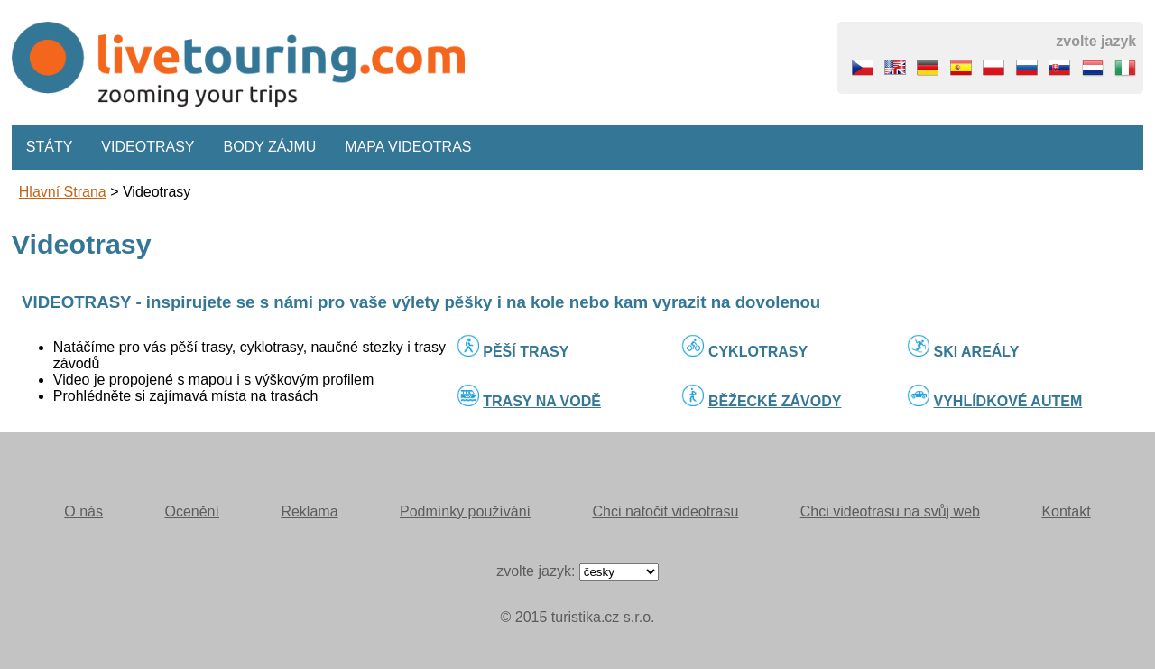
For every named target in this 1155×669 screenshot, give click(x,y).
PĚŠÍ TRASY (525, 351)
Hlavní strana (62, 192)
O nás (83, 511)
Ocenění (191, 511)
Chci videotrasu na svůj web (890, 511)
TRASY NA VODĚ (542, 401)
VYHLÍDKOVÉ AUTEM (1008, 401)
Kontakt (1065, 511)
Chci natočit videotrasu (665, 511)
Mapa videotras (408, 146)
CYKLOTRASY (758, 351)
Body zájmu (270, 146)
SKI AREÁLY (977, 351)
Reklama (309, 511)
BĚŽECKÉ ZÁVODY (775, 401)
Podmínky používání (465, 511)
